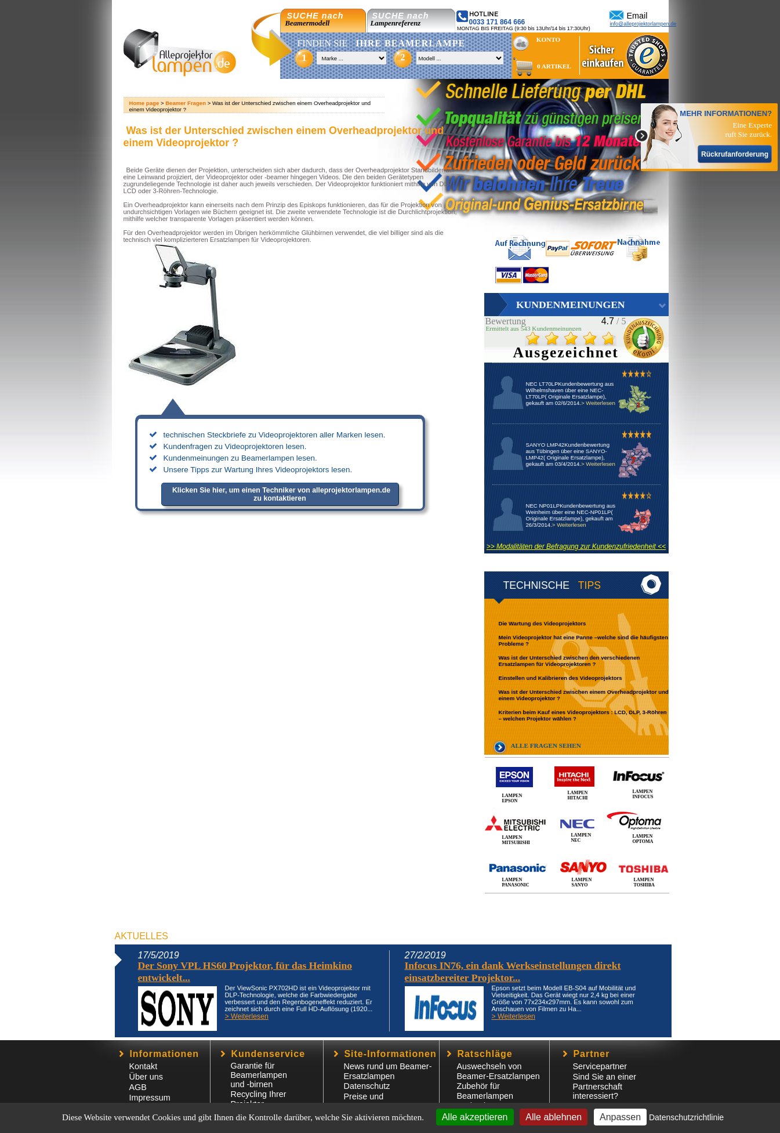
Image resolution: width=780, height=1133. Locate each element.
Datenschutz (367, 1086)
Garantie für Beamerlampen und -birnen (259, 1075)
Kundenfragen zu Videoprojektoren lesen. (235, 446)
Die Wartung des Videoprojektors (542, 623)
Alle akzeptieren (475, 1117)
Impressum (149, 1097)
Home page (144, 103)
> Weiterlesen (598, 403)
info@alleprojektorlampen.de (643, 24)
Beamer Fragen (185, 103)
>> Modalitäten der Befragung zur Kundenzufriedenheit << (576, 546)
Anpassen (620, 1117)
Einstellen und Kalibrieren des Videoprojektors (560, 678)
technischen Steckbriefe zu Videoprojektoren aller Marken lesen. (275, 434)
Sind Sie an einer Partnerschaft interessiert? (605, 1086)
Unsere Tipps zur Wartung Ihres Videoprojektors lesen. (258, 469)
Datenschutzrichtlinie (686, 1117)
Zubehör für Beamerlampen (485, 1091)
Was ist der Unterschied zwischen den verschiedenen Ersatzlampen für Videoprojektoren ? (569, 660)
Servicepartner (600, 1066)
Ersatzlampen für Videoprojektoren (260, 239)
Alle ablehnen (553, 1117)
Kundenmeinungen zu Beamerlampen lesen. (240, 458)
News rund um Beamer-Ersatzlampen (388, 1071)
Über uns (146, 1076)
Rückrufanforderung (734, 154)
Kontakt (143, 1066)
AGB (138, 1087)
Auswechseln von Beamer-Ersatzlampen (498, 1071)
